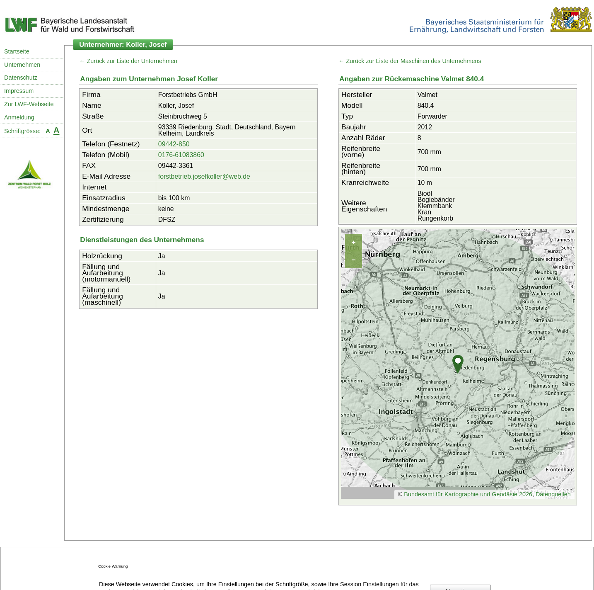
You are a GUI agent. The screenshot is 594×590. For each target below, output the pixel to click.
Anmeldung (19, 117)
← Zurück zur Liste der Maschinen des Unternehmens (409, 61)
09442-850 (174, 144)
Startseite (16, 51)
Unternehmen (22, 64)
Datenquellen (553, 494)
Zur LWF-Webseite (28, 104)
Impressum (19, 90)
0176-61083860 (181, 154)
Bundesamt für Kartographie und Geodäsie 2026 (468, 494)
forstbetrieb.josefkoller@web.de (204, 176)
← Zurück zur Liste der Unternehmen (128, 61)
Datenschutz (20, 77)
